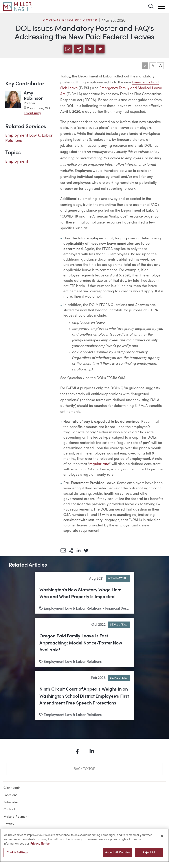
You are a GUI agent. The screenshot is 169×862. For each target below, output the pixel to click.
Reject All (149, 855)
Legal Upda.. (118, 624)
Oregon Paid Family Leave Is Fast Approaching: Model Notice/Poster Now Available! (80, 643)
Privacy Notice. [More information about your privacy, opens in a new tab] (40, 846)
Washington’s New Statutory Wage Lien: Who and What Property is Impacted (80, 593)
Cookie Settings (17, 855)
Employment (16, 161)
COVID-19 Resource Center (70, 20)
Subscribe (11, 802)
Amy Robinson (34, 96)
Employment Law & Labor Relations (73, 608)
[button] (161, 7)
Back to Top (84, 769)
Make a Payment (16, 816)
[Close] (162, 839)
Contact (9, 809)
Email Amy (32, 113)
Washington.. (117, 578)
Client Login (12, 787)
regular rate (99, 464)
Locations (10, 795)
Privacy (9, 824)
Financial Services (119, 608)
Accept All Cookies (117, 855)
